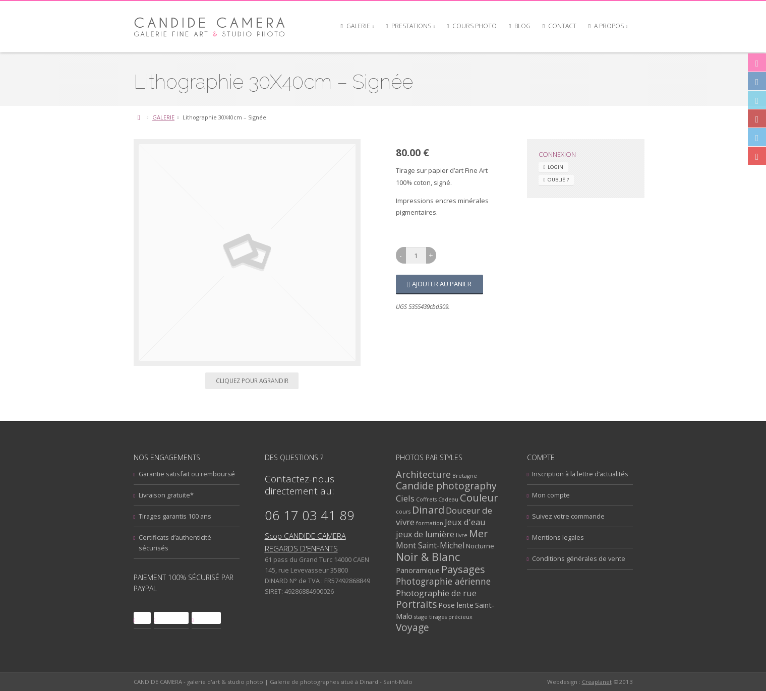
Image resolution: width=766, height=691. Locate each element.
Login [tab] (555, 167)
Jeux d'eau (465, 522)
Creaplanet (597, 681)
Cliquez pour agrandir (252, 380)
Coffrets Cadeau (437, 499)
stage (421, 616)
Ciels (405, 498)
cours (403, 511)
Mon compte (551, 494)
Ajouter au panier (442, 283)
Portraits (416, 604)
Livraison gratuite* (166, 494)
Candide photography (446, 485)
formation (429, 523)
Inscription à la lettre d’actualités (580, 473)
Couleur (479, 497)
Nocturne (480, 545)
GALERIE (163, 117)
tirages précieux (451, 616)
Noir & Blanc (428, 556)
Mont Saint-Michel (430, 545)
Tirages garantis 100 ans (175, 516)
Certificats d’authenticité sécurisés (175, 542)
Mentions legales (558, 537)
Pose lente (456, 605)
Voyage (412, 627)
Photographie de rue (436, 593)
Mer (478, 533)
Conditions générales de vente (578, 558)
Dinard (428, 510)
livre (461, 535)
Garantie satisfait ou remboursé (187, 473)
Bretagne (464, 475)
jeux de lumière (425, 534)
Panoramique (418, 570)
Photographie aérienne (443, 581)
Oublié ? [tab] (558, 179)
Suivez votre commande (568, 516)
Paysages (463, 569)
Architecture (423, 474)
